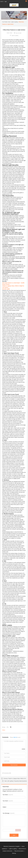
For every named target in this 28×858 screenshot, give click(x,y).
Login (5, 1)
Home (9, 21)
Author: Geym (9, 32)
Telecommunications (19, 851)
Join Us (1, 1)
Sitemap (14, 853)
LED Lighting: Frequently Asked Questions (17, 781)
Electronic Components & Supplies (12, 846)
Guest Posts (6, 786)
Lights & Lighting (14, 21)
